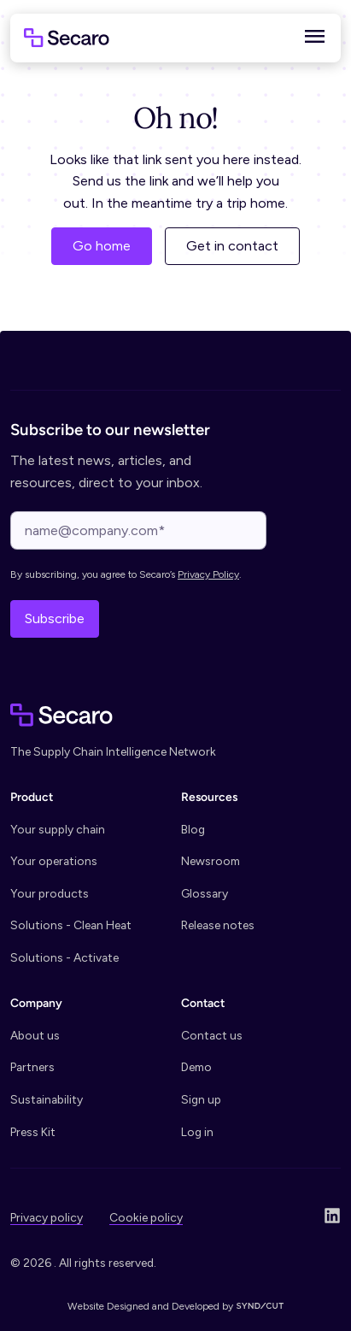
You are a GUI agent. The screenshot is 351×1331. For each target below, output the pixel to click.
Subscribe (55, 618)
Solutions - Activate (64, 957)
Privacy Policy (208, 574)
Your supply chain (57, 829)
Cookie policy (146, 1217)
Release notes (217, 925)
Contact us (212, 1035)
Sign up (201, 1099)
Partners (32, 1067)
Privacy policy (46, 1217)
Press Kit (33, 1132)
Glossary (204, 893)
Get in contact (232, 246)
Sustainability (46, 1099)
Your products (49, 893)
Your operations (53, 861)
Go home (102, 246)
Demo (196, 1067)
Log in (197, 1132)
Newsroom (210, 861)
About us (35, 1035)
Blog (193, 829)
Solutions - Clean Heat (71, 925)
